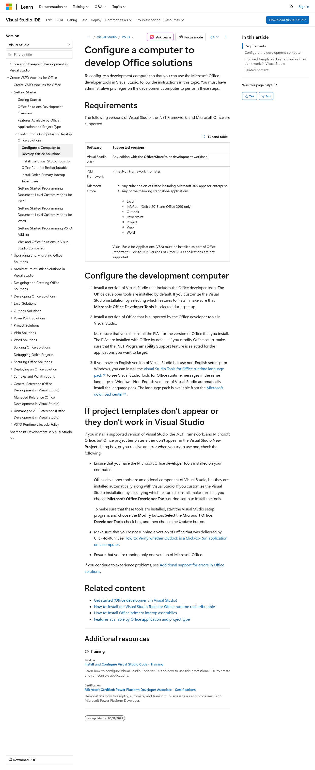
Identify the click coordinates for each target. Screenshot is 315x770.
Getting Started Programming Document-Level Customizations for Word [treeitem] (45, 214)
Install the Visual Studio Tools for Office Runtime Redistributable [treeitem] (46, 164)
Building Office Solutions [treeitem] (32, 347)
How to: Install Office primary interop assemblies (135, 612)
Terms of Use (132, 754)
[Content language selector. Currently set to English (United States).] (28, 743)
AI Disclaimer (16, 754)
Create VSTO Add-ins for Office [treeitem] (37, 84)
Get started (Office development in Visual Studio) (135, 600)
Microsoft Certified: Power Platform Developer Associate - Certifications (140, 689)
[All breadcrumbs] (89, 37)
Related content (256, 70)
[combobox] (39, 45)
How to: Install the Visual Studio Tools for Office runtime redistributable (154, 606)
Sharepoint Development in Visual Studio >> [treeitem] (41, 434)
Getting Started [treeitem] (29, 99)
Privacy (107, 754)
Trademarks (156, 754)
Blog (67, 754)
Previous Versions (45, 754)
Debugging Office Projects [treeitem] (33, 354)
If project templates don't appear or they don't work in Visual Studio (275, 61)
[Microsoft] (9, 6)
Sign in (304, 6)
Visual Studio (107, 37)
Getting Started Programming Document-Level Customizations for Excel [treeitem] (45, 194)
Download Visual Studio (287, 20)
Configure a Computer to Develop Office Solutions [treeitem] (41, 150)
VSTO (126, 37)
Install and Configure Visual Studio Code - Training (124, 664)
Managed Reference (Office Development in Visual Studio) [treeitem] (36, 400)
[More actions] (226, 37)
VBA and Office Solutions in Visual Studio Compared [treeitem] (43, 244)
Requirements (255, 46)
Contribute (88, 754)
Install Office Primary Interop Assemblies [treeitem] (43, 177)
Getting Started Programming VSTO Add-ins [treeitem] (45, 231)
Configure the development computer (273, 52)
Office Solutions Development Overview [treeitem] (40, 109)
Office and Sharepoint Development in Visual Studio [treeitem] (39, 67)
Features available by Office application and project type (142, 619)
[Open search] (292, 6)
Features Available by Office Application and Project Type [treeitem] (39, 123)
